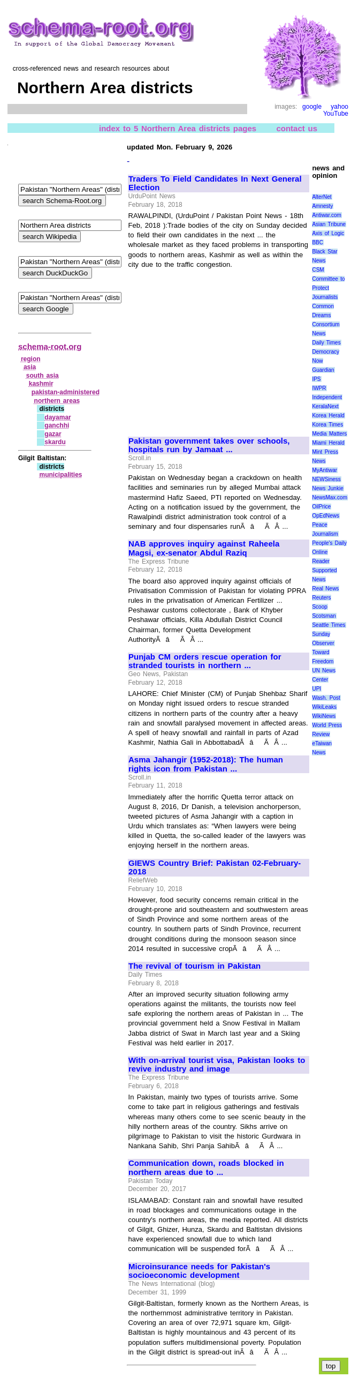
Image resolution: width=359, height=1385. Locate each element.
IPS (316, 379)
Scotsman (323, 616)
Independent (327, 397)
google (312, 106)
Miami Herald (328, 443)
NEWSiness (326, 479)
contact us (296, 128)
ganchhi (56, 425)
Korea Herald (328, 415)
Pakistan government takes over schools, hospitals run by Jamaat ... (209, 445)
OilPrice (321, 507)
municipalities (60, 474)
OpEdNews (325, 516)
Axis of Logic (328, 233)
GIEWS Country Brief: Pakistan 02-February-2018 (214, 868)
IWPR (319, 388)
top (331, 1366)
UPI (316, 689)
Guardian (323, 370)
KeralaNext (325, 406)
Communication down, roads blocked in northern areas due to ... (206, 1168)
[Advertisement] (218, 348)
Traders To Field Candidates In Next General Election (215, 183)
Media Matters (329, 434)
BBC (317, 242)
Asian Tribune (329, 224)
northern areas (57, 401)
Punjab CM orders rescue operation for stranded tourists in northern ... (204, 661)
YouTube (335, 113)
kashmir (41, 383)
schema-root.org (49, 346)
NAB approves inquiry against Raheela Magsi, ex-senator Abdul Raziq (203, 548)
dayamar (57, 417)
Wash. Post (326, 698)
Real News (325, 589)
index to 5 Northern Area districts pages (177, 128)
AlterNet (321, 197)
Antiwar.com (326, 215)
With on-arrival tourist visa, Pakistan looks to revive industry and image (216, 1065)
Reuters (321, 598)
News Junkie (327, 488)
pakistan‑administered (66, 392)
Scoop (319, 607)
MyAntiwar (324, 470)
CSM (318, 270)
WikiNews (323, 716)
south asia (42, 375)
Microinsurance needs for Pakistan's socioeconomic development (199, 1271)
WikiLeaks (324, 707)
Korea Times (327, 425)
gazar (52, 434)
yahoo (339, 106)
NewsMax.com (329, 497)
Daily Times (326, 343)
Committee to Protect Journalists (328, 288)
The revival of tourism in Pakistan (194, 966)
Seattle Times (328, 625)
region (31, 359)
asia (30, 367)
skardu (54, 442)
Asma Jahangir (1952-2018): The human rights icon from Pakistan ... (205, 764)
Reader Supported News (324, 570)
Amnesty (322, 206)
